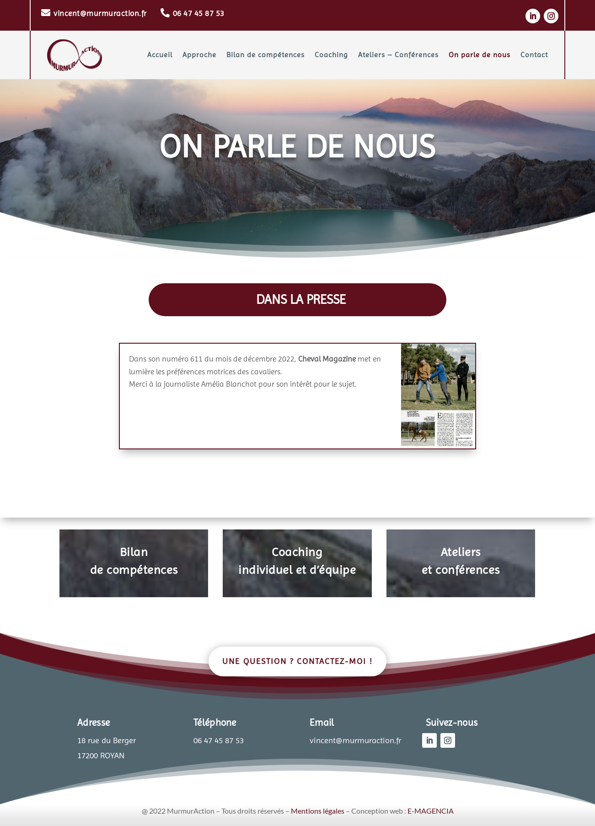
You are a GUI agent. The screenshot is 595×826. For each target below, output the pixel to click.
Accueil (159, 54)
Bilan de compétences (265, 54)
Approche (199, 54)
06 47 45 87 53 (199, 13)
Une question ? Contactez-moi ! (297, 661)
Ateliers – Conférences (398, 54)
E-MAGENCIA (430, 810)
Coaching (331, 54)
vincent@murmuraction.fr (100, 13)
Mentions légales (317, 810)
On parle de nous (479, 54)
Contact (534, 54)
